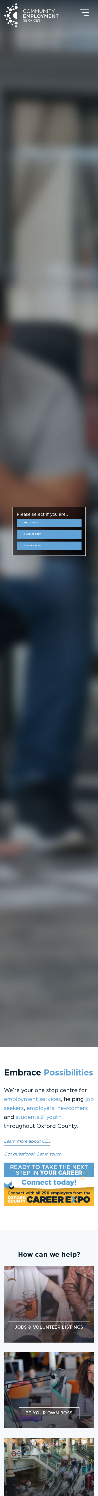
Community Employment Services (31, 15)
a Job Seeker (33, 534)
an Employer (32, 523)
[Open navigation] (84, 12)
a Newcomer (32, 546)
